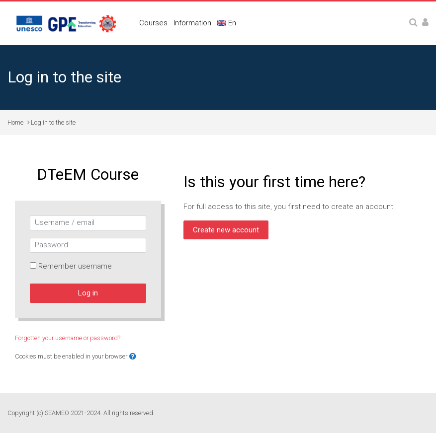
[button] (133, 357)
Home (15, 122)
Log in (88, 293)
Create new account (226, 229)
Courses (153, 22)
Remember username (75, 266)
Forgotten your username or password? (67, 338)
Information (192, 22)
